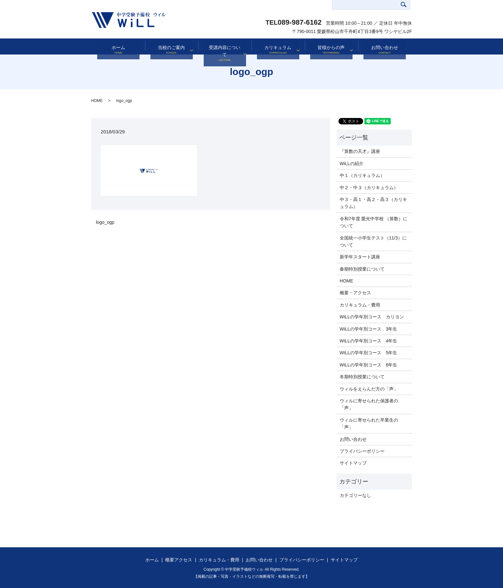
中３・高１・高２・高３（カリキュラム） (373, 203)
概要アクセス (178, 559)
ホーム (118, 47)
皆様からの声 (329, 47)
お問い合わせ (384, 47)
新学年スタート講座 (360, 256)
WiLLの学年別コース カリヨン (372, 316)
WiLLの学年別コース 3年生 (368, 329)
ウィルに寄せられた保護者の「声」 (369, 404)
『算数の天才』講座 (360, 151)
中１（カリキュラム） (362, 175)
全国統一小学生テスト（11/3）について (373, 241)
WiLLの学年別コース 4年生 (368, 340)
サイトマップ (353, 463)
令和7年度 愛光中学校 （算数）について (374, 222)
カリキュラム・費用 (360, 304)
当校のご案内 (169, 47)
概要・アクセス (355, 292)
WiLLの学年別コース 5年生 (368, 352)
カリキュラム (276, 47)
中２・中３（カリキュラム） (369, 187)
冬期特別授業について (362, 376)
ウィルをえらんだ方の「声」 (369, 388)
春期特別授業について (362, 269)
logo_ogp (105, 222)
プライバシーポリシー (362, 451)
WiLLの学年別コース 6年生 (368, 364)
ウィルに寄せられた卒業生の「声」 (369, 423)
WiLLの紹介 (351, 163)
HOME (97, 100)
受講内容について (223, 47)
